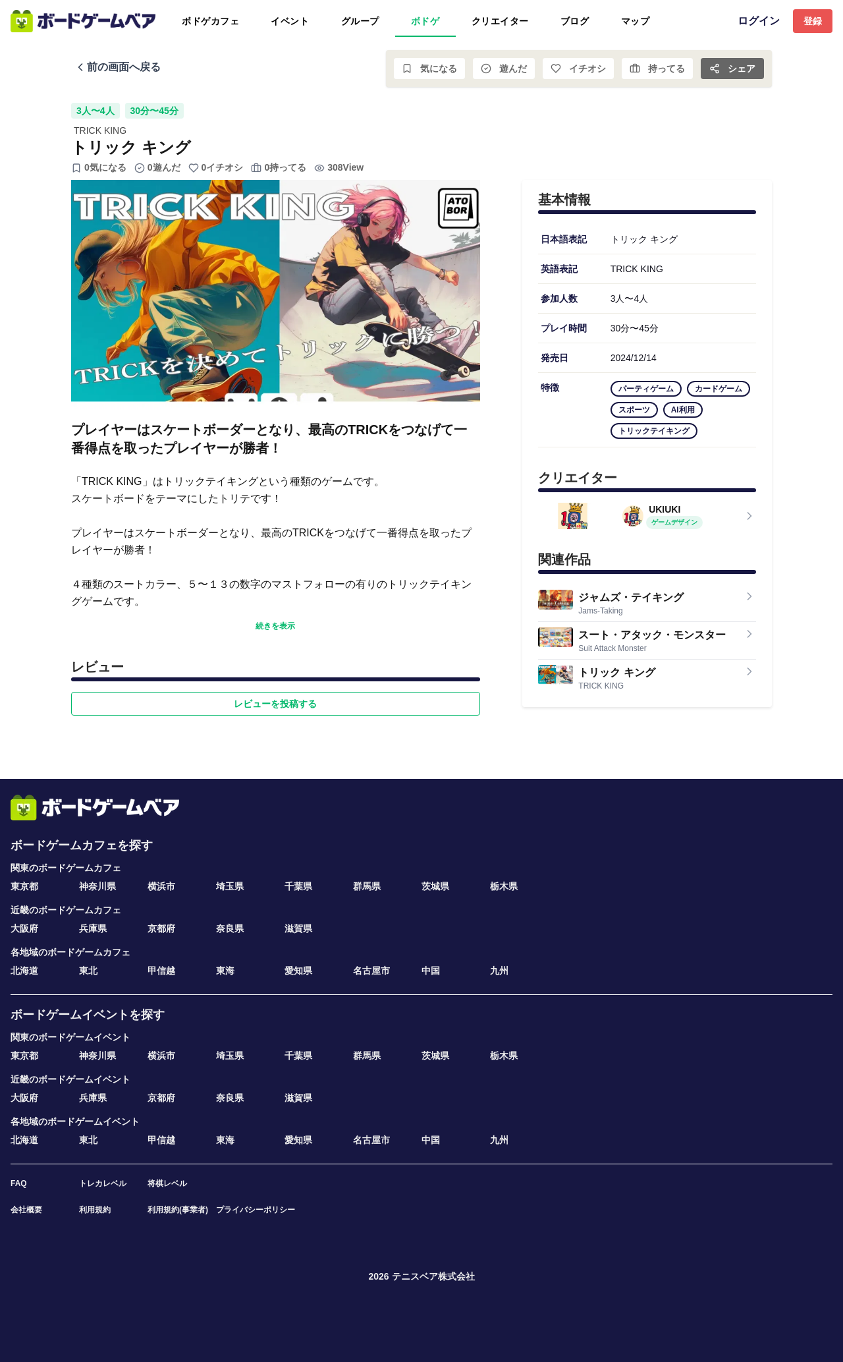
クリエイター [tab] (500, 21)
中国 (431, 970)
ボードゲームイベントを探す (88, 1014)
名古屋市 (371, 970)
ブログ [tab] (574, 21)
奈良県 (230, 928)
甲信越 (161, 970)
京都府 (161, 928)
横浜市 (161, 886)
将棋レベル (167, 1183)
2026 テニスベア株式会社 (421, 1276)
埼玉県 (230, 886)
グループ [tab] (360, 21)
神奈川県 (97, 886)
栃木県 (504, 886)
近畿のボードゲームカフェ (66, 910)
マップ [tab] (635, 21)
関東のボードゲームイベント (70, 1037)
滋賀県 (298, 928)
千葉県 (298, 886)
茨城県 (435, 886)
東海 (225, 970)
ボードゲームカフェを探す (82, 845)
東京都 (24, 886)
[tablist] (410, 21)
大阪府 (24, 928)
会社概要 (26, 1209)
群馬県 (367, 886)
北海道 (24, 970)
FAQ (19, 1183)
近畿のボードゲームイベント (70, 1079)
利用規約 (95, 1209)
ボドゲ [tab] (425, 21)
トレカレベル (102, 1183)
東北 (88, 970)
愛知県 (298, 970)
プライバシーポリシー (255, 1209)
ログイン (759, 20)
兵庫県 (93, 928)
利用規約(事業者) (178, 1209)
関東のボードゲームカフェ (66, 868)
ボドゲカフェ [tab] (210, 21)
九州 (499, 970)
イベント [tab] (290, 21)
